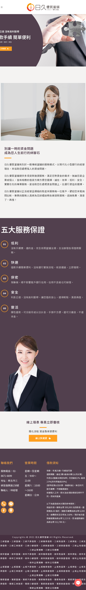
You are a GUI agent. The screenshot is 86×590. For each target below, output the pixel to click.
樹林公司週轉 (52, 562)
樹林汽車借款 (29, 554)
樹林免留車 (60, 554)
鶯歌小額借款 (32, 583)
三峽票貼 (72, 541)
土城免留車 (60, 566)
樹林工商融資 (16, 558)
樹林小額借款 (32, 558)
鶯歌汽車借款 (29, 579)
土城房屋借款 (47, 571)
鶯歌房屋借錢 (63, 583)
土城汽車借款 (29, 566)
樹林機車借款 (45, 554)
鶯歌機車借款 (45, 579)
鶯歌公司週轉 (52, 587)
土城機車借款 (45, 566)
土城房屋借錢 (63, 571)
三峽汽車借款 (29, 541)
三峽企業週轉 (36, 549)
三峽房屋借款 (47, 545)
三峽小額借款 (32, 545)
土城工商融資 (16, 571)
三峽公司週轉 (52, 549)
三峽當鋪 (16, 541)
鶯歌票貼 (72, 579)
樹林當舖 (4, 554)
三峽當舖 (4, 541)
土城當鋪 (16, 566)
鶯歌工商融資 (16, 583)
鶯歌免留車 (60, 579)
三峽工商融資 (16, 545)
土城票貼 (72, 566)
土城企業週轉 (36, 575)
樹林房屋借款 (47, 558)
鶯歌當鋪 (16, 579)
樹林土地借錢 (79, 558)
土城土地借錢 (79, 571)
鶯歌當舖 (4, 579)
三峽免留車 (60, 541)
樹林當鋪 (16, 554)
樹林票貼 (72, 554)
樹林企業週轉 (36, 562)
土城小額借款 (32, 571)
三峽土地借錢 (79, 545)
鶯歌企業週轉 (36, 587)
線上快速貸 (43, 438)
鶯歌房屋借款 (47, 583)
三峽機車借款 (45, 541)
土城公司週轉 (52, 575)
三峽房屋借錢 (63, 545)
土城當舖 (4, 566)
